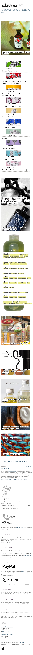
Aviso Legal (21, 642)
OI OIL (11, 200)
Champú (4, 71)
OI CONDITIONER (18, 198)
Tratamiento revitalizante (18, 257)
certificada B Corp (12, 471)
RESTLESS (5, 373)
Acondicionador (12, 71)
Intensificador (19, 303)
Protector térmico (7, 229)
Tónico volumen (16, 81)
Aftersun (12, 303)
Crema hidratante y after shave (11, 428)
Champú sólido (13, 262)
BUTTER (5, 401)
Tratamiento (5, 95)
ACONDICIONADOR (16, 454)
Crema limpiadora (14, 254)
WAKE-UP (6, 371)
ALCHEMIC (24, 10)
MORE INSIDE (25, 9)
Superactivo (11, 148)
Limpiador (13, 170)
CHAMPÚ (6, 454)
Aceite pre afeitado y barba (11, 426)
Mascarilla (22, 94)
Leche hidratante (14, 256)
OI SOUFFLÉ (18, 200)
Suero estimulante (14, 83)
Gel (9, 81)
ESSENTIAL (17, 9)
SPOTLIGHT (15, 369)
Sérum (20, 106)
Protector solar (28, 303)
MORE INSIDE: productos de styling (13, 343)
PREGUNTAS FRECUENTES (20, 479)
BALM (20, 399)
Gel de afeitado (24, 426)
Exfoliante (11, 287)
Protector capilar (7, 302)
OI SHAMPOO (7, 198)
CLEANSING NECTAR (10, 399)
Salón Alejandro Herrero (7, 626)
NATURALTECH (8, 9)
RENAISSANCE (25, 369)
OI (2, 9)
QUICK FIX (6, 369)
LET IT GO (20, 371)
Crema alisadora (14, 264)
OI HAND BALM (12, 203)
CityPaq (28, 555)
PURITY (13, 371)
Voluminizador (22, 297)
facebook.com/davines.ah (7, 634)
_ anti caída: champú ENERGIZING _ (13, 52)
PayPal (22, 571)
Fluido (12, 95)
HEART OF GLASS (6, 10)
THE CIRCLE (16, 10)
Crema (29, 278)
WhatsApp (19, 527)
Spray (28, 283)
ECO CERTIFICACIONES (7, 479)
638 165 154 (5, 631)
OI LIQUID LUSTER (16, 201)
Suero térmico (23, 264)
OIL (24, 399)
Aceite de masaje (22, 170)
